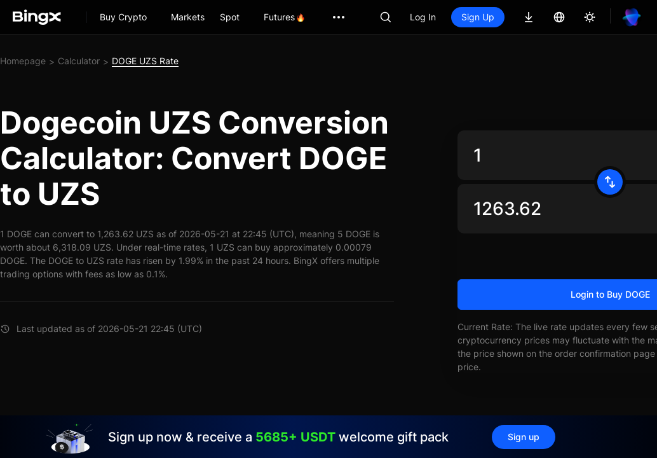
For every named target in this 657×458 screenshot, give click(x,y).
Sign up (523, 436)
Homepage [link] (23, 60)
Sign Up (477, 16)
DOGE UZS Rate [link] (145, 60)
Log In (423, 16)
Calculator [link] (79, 60)
